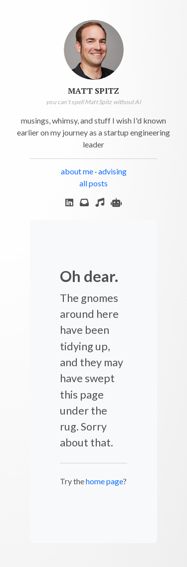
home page (104, 481)
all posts (93, 183)
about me (77, 171)
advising (112, 171)
